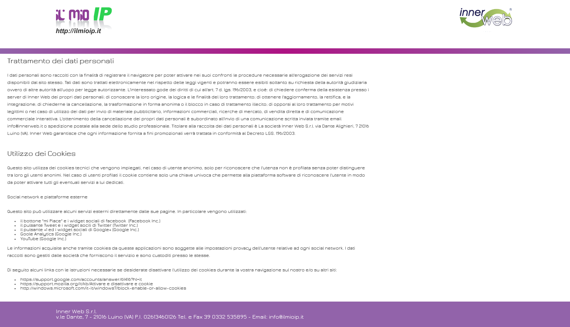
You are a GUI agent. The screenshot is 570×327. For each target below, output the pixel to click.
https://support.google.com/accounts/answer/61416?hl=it (81, 279)
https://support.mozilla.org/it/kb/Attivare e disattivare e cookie (86, 284)
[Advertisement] (285, 23)
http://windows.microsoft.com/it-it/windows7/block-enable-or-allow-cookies (103, 288)
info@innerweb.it (25, 126)
